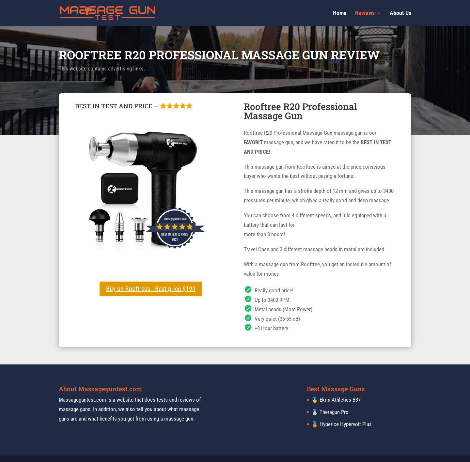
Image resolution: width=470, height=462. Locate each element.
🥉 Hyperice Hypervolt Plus (341, 424)
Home (340, 13)
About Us (400, 13)
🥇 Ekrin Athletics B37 (336, 399)
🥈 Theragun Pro (330, 412)
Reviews (365, 13)
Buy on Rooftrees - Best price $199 (151, 289)
